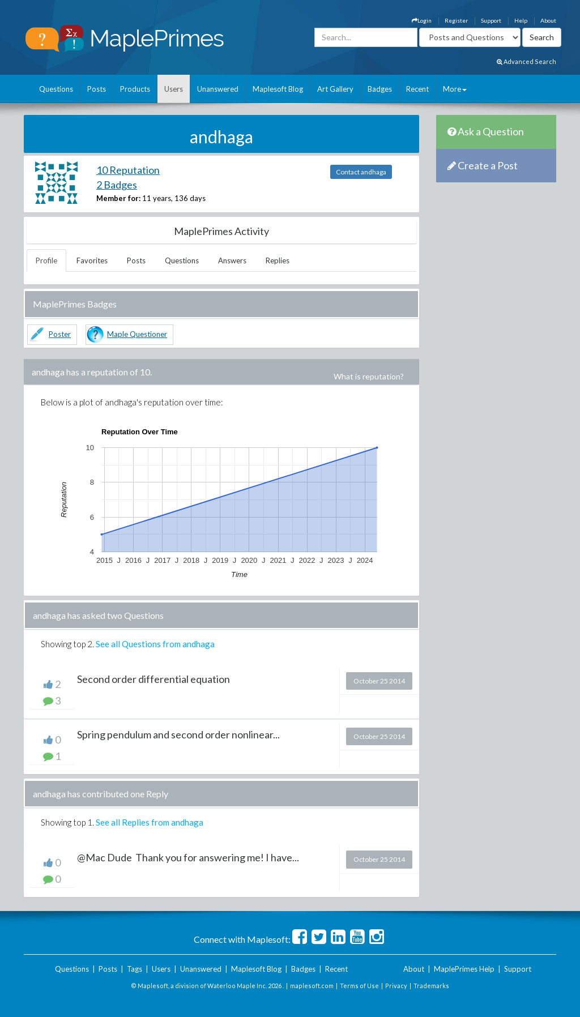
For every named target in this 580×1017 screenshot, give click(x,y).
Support (491, 20)
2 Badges (116, 184)
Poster (60, 334)
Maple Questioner (137, 334)
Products (135, 88)
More (455, 88)
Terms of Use (359, 985)
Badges (380, 88)
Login (422, 20)
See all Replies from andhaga (149, 822)
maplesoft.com (312, 985)
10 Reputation (128, 170)
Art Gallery (335, 88)
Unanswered (217, 88)
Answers (232, 260)
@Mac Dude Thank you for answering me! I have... (188, 857)
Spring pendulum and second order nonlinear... (178, 734)
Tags (134, 968)
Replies (277, 260)
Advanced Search (526, 61)
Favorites (92, 260)
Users (173, 88)
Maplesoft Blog (278, 88)
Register (456, 20)
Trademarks (431, 985)
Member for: (118, 198)
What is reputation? (369, 376)
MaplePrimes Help (464, 968)
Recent (417, 88)
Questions (56, 88)
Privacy (396, 985)
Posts (96, 88)
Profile (46, 260)
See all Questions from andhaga (155, 644)
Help (520, 20)
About (548, 20)
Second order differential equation (153, 679)
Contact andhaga (361, 172)
